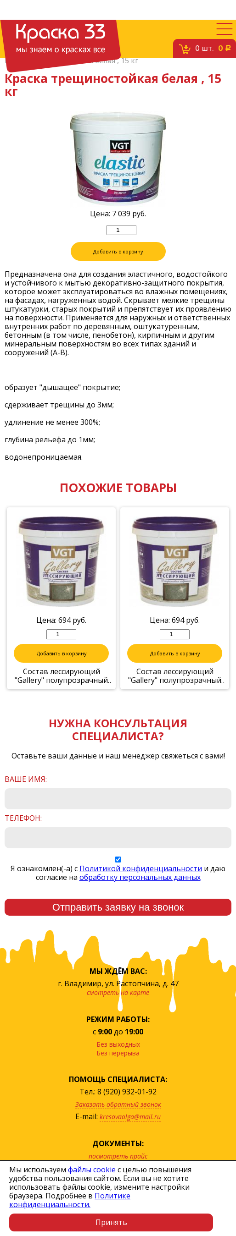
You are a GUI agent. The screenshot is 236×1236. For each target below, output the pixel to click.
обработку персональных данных (140, 891)
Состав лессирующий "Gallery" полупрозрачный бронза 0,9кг (174, 690)
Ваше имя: (26, 793)
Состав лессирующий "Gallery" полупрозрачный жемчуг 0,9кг (61, 690)
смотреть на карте (118, 1006)
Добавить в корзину (118, 265)
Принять (111, 1222)
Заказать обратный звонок (118, 1118)
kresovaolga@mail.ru (130, 1130)
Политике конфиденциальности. (69, 1200)
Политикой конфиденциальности (140, 883)
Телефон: (23, 832)
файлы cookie (92, 1170)
